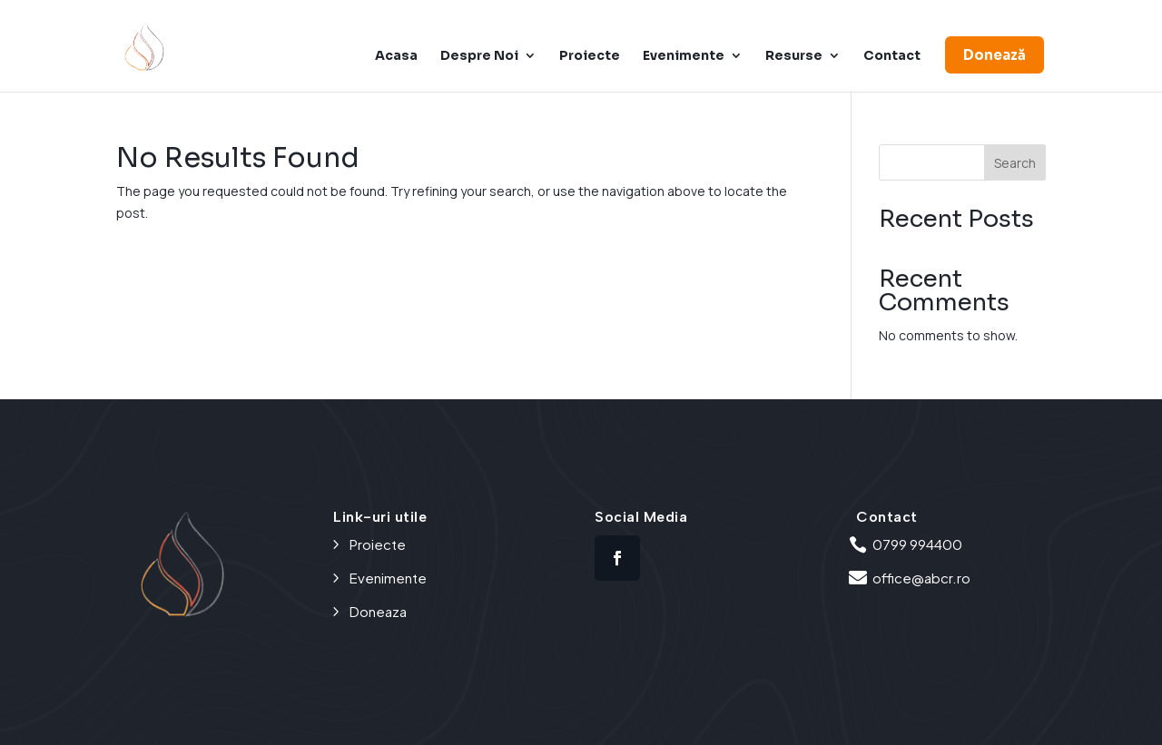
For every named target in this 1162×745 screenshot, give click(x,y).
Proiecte (589, 56)
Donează (994, 55)
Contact (892, 56)
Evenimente (683, 56)
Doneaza (378, 611)
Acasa (396, 56)
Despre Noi (479, 56)
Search (1015, 163)
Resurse (793, 56)
